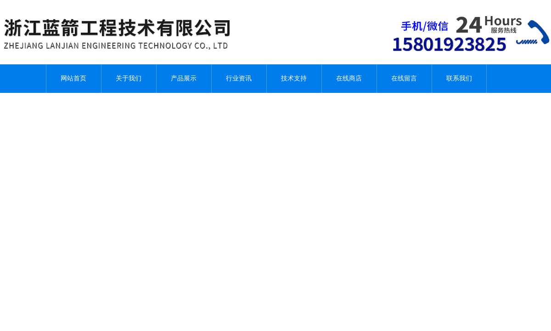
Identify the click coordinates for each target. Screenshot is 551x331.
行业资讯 (239, 78)
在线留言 (404, 78)
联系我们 (459, 78)
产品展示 (184, 78)
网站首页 (73, 78)
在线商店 (349, 78)
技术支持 (294, 78)
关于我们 (128, 78)
